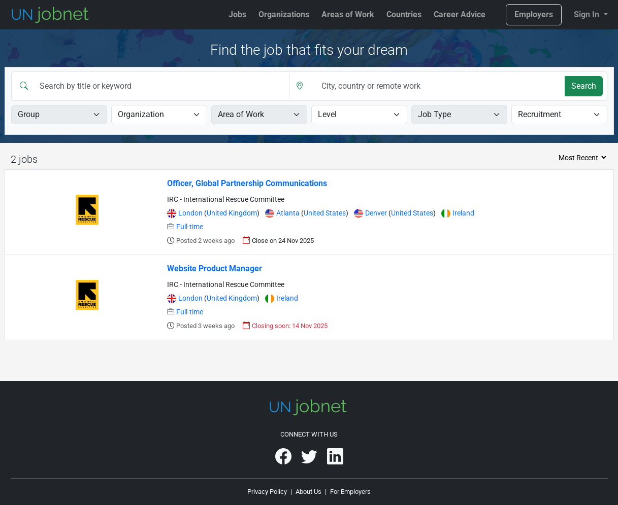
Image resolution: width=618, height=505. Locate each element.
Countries (403, 14)
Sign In (587, 14)
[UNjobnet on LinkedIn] (335, 460)
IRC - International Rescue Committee (225, 199)
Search (583, 86)
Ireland (463, 213)
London (191, 213)
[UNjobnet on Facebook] (284, 460)
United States (325, 213)
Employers (533, 14)
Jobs (237, 14)
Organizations (283, 14)
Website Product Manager (214, 268)
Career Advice (459, 14)
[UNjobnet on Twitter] (310, 460)
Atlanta (288, 213)
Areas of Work (347, 14)
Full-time (189, 227)
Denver (376, 213)
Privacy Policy (267, 491)
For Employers (350, 491)
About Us (308, 491)
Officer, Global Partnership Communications (247, 183)
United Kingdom (232, 213)
